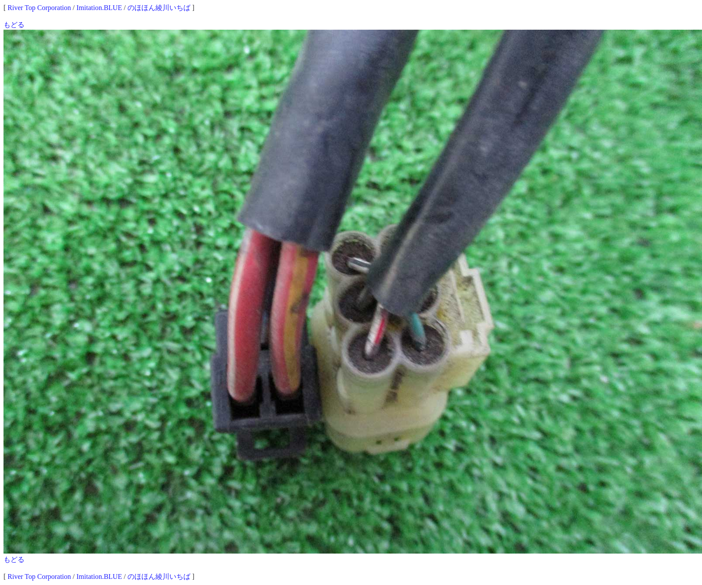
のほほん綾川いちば (158, 7)
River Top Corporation (39, 7)
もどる (13, 24)
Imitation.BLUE (99, 7)
